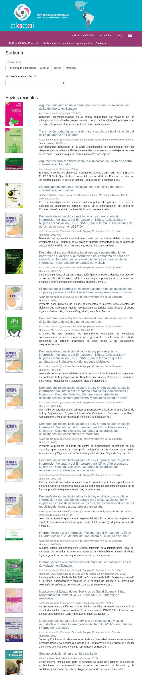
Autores (44, 67)
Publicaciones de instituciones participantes (67, 43)
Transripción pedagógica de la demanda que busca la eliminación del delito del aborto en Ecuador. (86, 133)
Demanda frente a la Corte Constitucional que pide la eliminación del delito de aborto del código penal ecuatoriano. (86, 320)
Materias (71, 67)
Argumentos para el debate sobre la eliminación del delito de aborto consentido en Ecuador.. (85, 162)
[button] (105, 35)
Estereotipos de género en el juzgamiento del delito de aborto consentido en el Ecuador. (81, 188)
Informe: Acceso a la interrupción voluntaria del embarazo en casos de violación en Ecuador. (85, 563)
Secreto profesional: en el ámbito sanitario (68, 653)
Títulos (57, 67)
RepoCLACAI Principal (25, 43)
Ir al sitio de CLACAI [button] (83, 35)
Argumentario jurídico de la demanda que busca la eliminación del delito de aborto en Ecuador (84, 106)
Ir (64, 83)
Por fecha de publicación (22, 67)
